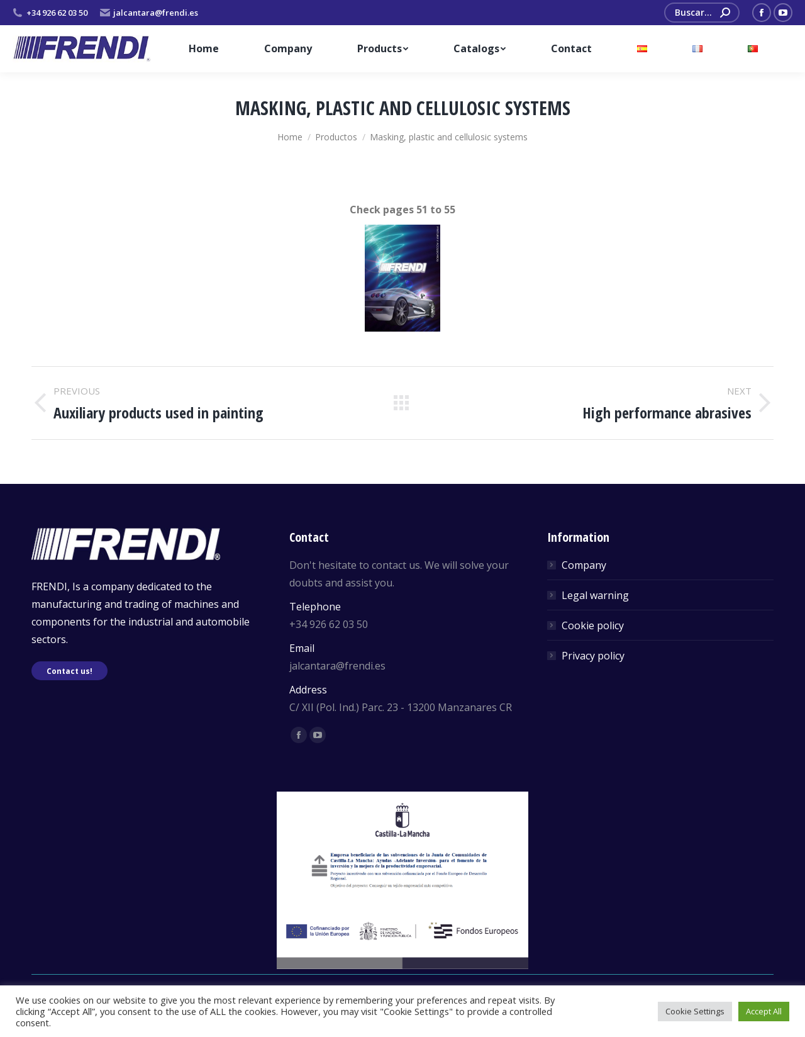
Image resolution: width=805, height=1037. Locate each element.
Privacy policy (593, 656)
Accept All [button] (764, 1011)
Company (584, 565)
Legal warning (595, 595)
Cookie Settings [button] (694, 1011)
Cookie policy (593, 625)
